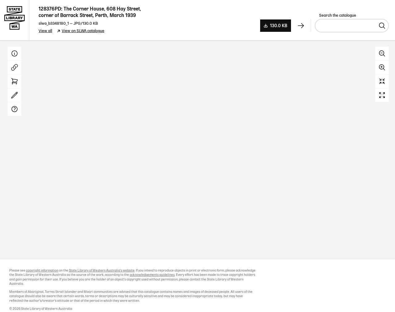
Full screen (382, 95)
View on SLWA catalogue (83, 31)
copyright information (42, 270)
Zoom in (382, 67)
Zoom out (382, 53)
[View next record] (301, 25)
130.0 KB (278, 26)
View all (45, 31)
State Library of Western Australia (14, 20)
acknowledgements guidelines (152, 274)
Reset (382, 81)
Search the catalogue (337, 15)
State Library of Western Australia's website (102, 270)
